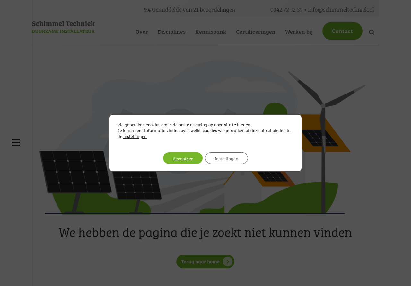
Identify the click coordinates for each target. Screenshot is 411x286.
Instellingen (226, 158)
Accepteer (183, 158)
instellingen (135, 136)
